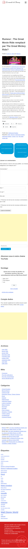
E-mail (2, 192)
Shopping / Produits (7, 412)
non (4, 282)
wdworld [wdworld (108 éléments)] (3, 516)
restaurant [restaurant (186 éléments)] (4, 502)
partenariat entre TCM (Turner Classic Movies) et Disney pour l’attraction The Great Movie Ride (13, 68)
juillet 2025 (4, 363)
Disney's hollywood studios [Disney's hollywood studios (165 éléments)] (9, 468)
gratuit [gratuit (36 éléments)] (2, 479)
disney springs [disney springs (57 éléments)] (4, 470)
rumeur (14, 136)
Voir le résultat (14, 288)
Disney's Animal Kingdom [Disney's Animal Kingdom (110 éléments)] (8, 466)
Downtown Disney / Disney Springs (11, 394)
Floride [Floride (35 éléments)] (2, 478)
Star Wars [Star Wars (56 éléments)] (3, 506)
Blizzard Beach (6, 391)
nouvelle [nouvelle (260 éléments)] (4, 493)
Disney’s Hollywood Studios (17, 69)
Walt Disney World (13, 117)
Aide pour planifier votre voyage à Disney (15, 524)
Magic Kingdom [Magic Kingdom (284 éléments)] (6, 485)
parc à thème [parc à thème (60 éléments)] (4, 495)
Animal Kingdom (6, 389)
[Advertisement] (13, 18)
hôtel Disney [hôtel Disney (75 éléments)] (4, 483)
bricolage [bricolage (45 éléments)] (2, 459)
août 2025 (4, 361)
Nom (1, 188)
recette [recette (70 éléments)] (2, 498)
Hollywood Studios (13, 133)
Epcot (3, 396)
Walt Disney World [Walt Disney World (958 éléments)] (9, 512)
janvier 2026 (5, 353)
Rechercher (4, 248)
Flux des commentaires (8, 376)
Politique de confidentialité (11, 533)
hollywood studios (6, 136)
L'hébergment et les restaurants (12, 528)
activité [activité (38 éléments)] (2, 454)
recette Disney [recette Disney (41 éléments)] (3, 500)
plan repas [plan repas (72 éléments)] (3, 497)
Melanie (18, 53)
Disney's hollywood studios (18, 134)
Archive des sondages (7, 292)
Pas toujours (6, 280)
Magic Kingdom (6, 405)
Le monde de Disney (13, 2)
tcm (17, 136)
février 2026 (5, 351)
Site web (2, 196)
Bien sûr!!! (5, 278)
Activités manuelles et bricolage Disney (14, 531)
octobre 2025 (5, 358)
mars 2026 (4, 349)
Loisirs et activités (6, 403)
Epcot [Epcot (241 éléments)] (3, 474)
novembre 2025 (6, 356)
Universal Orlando (6, 417)
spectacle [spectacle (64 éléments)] (3, 504)
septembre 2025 (6, 360)
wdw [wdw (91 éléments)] (2, 514)
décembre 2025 (6, 354)
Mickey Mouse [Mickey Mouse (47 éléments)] (3, 487)
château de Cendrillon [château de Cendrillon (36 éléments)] (4, 461)
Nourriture (4, 406)
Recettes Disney (8, 530)
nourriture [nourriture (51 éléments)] (3, 491)
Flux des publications (7, 375)
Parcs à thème (5, 410)
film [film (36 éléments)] (1, 476)
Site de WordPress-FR (7, 378)
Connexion (4, 373)
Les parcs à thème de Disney (11, 526)
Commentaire (4, 169)
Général (4, 398)
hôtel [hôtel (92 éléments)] (2, 481)
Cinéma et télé (5, 392)
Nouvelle (4, 408)
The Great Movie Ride (20, 79)
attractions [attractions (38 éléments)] (2, 457)
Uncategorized (5, 415)
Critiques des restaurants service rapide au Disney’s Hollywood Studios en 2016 (21, 150)
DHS (9, 134)
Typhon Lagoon (6, 413)
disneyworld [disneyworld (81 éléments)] (4, 472)
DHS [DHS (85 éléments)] (2, 463)
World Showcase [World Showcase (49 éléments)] (4, 518)
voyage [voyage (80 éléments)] (2, 509)
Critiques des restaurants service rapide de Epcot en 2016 (6, 148)
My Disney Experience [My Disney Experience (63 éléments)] (6, 489)
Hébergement (5, 399)
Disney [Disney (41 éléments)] (2, 464)
